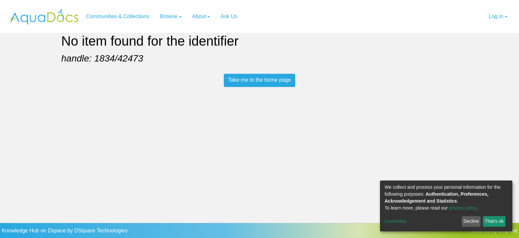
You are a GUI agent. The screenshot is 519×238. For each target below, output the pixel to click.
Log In (496, 16)
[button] (483, 16)
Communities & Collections (117, 16)
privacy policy (463, 208)
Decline (471, 221)
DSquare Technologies (101, 230)
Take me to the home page (259, 80)
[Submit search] (474, 16)
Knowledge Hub (21, 230)
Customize (395, 221)
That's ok (494, 221)
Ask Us (228, 16)
